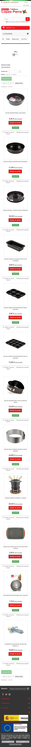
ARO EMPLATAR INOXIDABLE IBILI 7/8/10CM (15, 595)
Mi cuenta (5, 708)
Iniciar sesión (26, 5)
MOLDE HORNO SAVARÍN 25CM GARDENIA (15, 161)
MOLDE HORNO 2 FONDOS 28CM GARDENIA (15, 210)
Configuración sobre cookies (15, 744)
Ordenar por (4, 71)
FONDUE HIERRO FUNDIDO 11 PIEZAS (15, 498)
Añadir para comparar (23, 132)
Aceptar (8, 741)
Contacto (26, 2)
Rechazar (23, 741)
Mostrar (3, 74)
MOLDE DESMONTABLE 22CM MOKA (15, 113)
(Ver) (26, 22)
